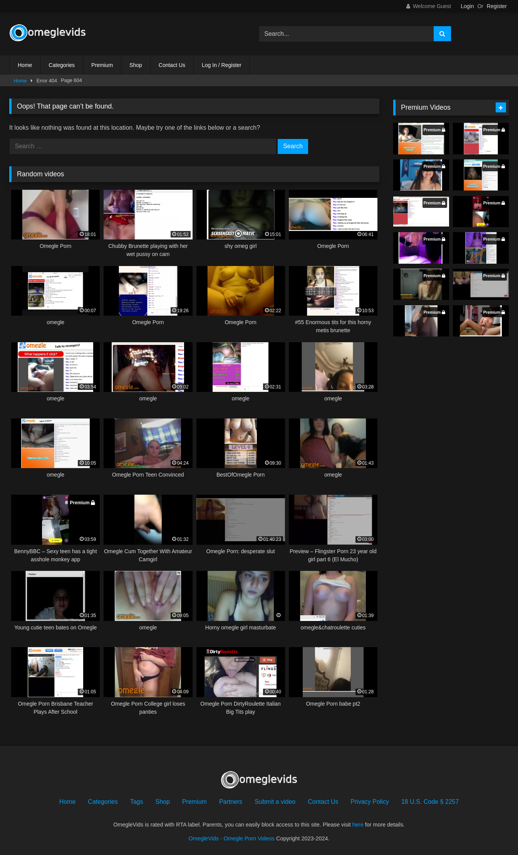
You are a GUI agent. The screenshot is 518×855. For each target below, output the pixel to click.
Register (497, 6)
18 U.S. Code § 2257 (430, 801)
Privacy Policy (369, 801)
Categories (62, 65)
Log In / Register (221, 65)
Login (467, 6)
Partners (230, 801)
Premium (102, 65)
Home (25, 65)
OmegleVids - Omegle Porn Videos (232, 838)
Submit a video (275, 801)
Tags (136, 801)
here (358, 825)
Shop (135, 65)
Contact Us (172, 65)
